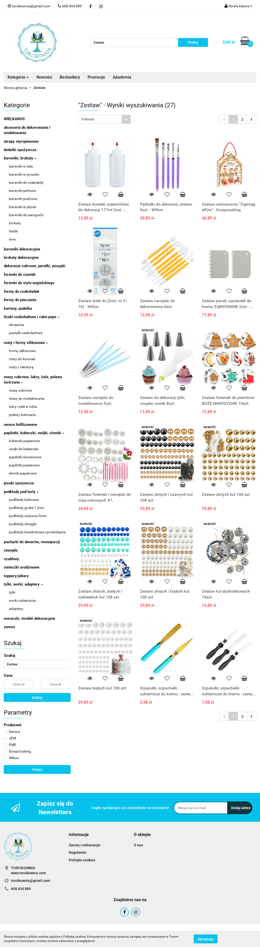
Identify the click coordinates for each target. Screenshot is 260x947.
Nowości (44, 77)
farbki (13, 231)
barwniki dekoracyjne (22, 249)
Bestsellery (70, 77)
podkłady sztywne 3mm (27, 516)
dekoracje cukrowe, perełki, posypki (34, 266)
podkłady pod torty (21, 491)
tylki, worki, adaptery (23, 584)
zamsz (9, 627)
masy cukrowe (20, 390)
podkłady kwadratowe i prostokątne (37, 532)
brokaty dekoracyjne (21, 257)
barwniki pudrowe (23, 199)
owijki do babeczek (23, 449)
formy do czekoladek (21, 291)
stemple (11, 550)
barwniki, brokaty (20, 158)
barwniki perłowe (22, 191)
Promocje (96, 77)
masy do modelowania (26, 398)
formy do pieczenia (20, 300)
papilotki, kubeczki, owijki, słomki (34, 433)
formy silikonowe (22, 351)
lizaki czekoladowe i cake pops (31, 317)
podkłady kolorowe (24, 500)
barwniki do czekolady (26, 182)
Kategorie (18, 77)
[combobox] (104, 119)
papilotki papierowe (24, 465)
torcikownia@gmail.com (30, 881)
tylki (12, 592)
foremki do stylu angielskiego (29, 283)
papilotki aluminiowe (25, 457)
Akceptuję (206, 939)
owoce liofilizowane (20, 424)
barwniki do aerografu (26, 215)
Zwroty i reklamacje (84, 845)
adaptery (16, 609)
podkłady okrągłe (22, 524)
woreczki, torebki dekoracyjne (29, 618)
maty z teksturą (21, 367)
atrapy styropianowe (21, 141)
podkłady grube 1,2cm (26, 508)
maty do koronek (22, 359)
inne (12, 239)
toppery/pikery (16, 576)
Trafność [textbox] (87, 119)
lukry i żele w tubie (23, 407)
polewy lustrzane (22, 415)
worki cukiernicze (22, 600)
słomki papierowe (23, 473)
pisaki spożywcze (19, 483)
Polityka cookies (82, 860)
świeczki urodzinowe (21, 567)
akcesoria (16, 325)
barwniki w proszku (24, 174)
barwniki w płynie (22, 207)
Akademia (122, 77)
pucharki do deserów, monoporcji (32, 542)
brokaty (15, 223)
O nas (138, 845)
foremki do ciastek (20, 274)
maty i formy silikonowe (26, 342)
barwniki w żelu (21, 166)
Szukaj (37, 698)
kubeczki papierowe (24, 441)
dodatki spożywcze (20, 150)
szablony (11, 559)
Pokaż (37, 770)
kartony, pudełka (18, 308)
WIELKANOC (14, 119)
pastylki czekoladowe (25, 333)
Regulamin (77, 852)
